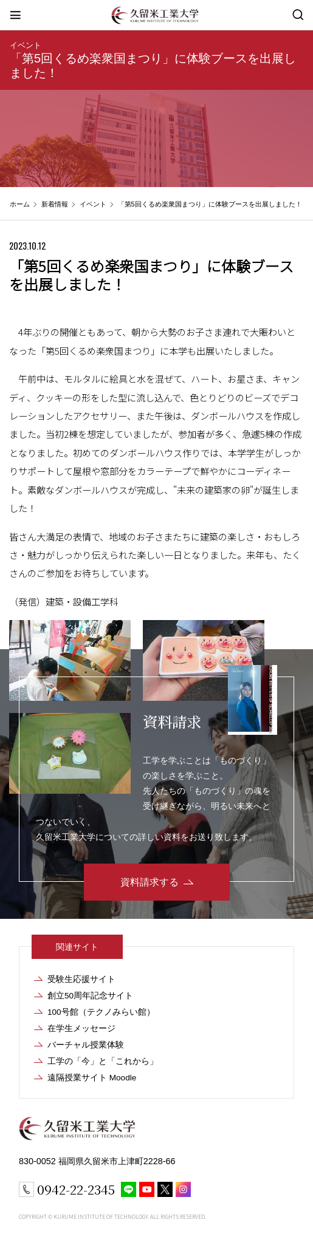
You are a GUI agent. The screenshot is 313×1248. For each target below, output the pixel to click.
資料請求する (149, 882)
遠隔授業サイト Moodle (91, 1077)
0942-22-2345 (76, 1189)
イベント (25, 45)
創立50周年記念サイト (90, 995)
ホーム (20, 204)
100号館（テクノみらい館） (101, 1012)
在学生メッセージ (81, 1028)
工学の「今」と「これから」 (102, 1061)
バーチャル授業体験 (85, 1044)
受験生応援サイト (81, 979)
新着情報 (54, 204)
